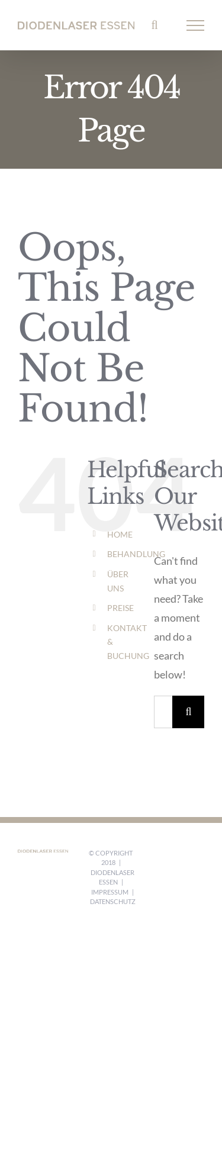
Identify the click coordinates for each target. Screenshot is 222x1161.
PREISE (120, 608)
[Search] (188, 712)
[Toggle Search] (154, 25)
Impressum (109, 892)
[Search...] (163, 712)
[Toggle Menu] (195, 25)
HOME (120, 534)
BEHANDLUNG (136, 554)
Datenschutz (113, 901)
